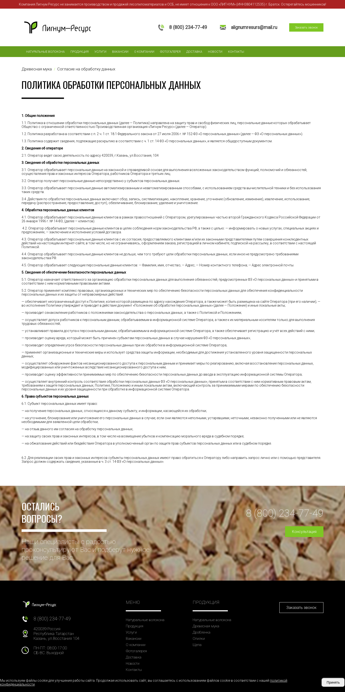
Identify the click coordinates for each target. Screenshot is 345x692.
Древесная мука (206, 626)
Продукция (79, 51)
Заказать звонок (306, 27)
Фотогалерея (170, 51)
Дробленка (201, 632)
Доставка (194, 51)
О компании (144, 51)
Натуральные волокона (45, 51)
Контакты (236, 51)
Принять (333, 682)
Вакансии (120, 51)
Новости (215, 51)
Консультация (304, 531)
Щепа (197, 645)
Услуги (100, 51)
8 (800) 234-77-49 (188, 27)
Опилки (199, 638)
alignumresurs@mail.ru (254, 27)
